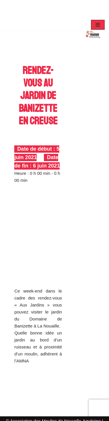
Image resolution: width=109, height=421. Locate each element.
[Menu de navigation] (98, 25)
